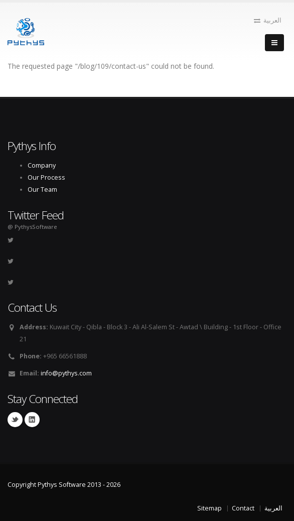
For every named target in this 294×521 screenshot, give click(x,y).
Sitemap (209, 508)
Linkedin (32, 419)
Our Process (46, 177)
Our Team (42, 189)
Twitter (15, 419)
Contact (243, 508)
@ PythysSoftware (32, 226)
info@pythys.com (66, 373)
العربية (267, 20)
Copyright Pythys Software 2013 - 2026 (64, 484)
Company (42, 165)
